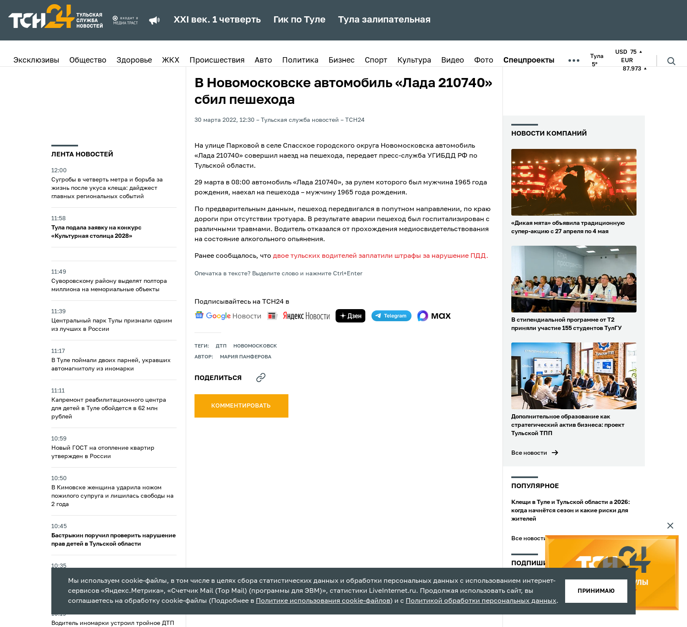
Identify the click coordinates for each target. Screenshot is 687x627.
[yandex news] (298, 316)
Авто (263, 60)
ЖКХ (170, 60)
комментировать (241, 406)
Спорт (376, 60)
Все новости (529, 453)
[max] (434, 315)
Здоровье (134, 60)
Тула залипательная (384, 20)
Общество (87, 60)
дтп (221, 346)
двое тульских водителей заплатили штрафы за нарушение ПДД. (380, 256)
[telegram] (391, 315)
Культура (414, 60)
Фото (483, 60)
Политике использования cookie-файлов (323, 601)
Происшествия (217, 60)
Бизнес (341, 60)
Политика (300, 60)
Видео (452, 60)
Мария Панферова (245, 357)
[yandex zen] (351, 315)
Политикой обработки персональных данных (481, 601)
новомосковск (255, 346)
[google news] (227, 315)
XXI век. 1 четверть (217, 20)
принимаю (596, 591)
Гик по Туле (299, 20)
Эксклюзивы (36, 60)
